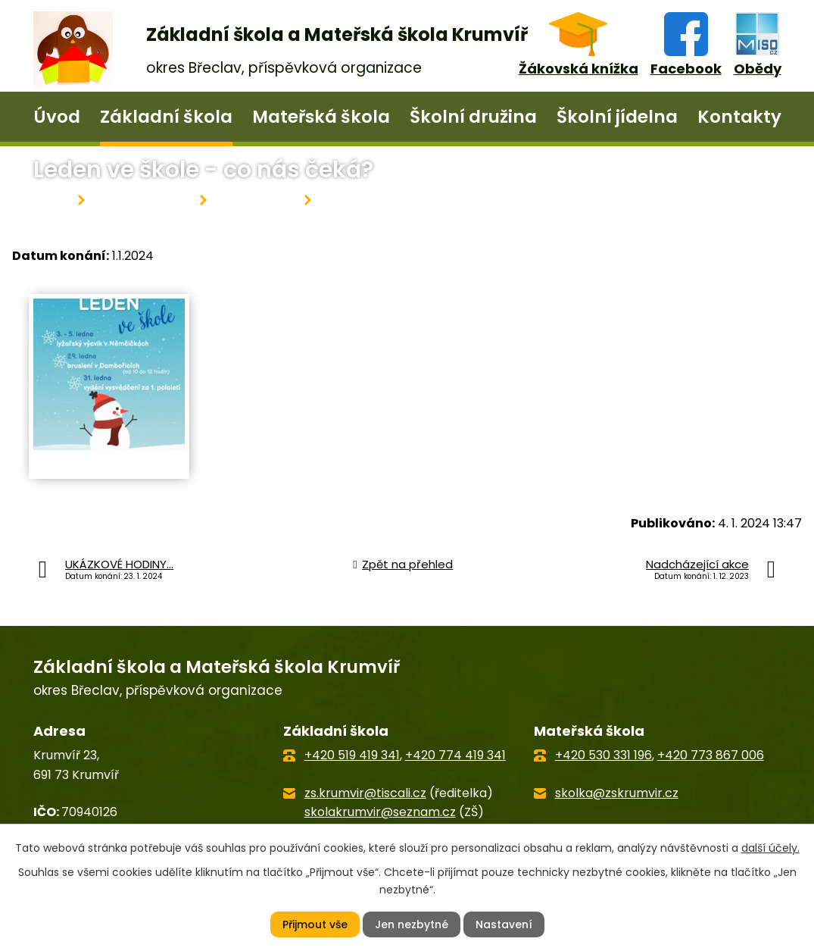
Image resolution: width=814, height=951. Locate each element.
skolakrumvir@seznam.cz (380, 812)
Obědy (757, 68)
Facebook (686, 68)
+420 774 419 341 (455, 755)
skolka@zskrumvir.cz (616, 793)
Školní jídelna (617, 117)
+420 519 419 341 (352, 755)
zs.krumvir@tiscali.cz (365, 793)
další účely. (770, 848)
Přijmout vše (315, 924)
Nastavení (504, 924)
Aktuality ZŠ (255, 200)
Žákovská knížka (578, 68)
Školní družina (473, 117)
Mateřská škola (321, 117)
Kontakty (739, 117)
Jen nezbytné (411, 924)
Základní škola (166, 117)
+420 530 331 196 (603, 755)
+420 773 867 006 (710, 755)
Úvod (56, 117)
